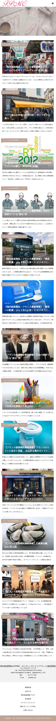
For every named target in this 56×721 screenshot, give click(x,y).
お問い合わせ (28, 710)
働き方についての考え (28, 706)
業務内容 (28, 687)
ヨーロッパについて (28, 702)
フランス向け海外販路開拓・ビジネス (14, 44)
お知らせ (28, 691)
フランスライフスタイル (10, 92)
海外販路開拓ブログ (28, 695)
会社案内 (28, 699)
